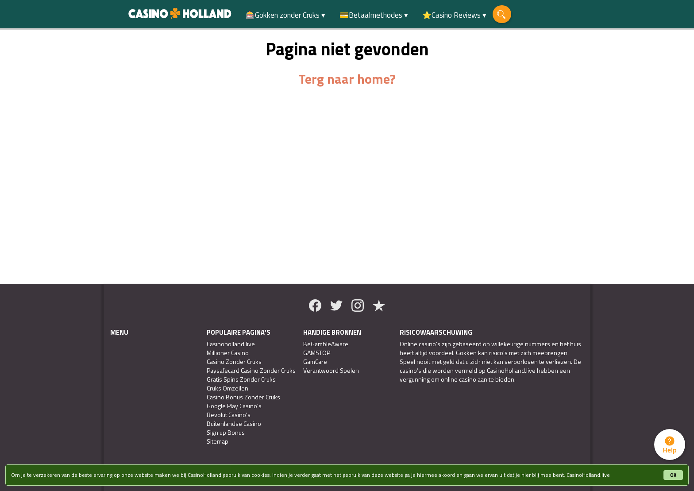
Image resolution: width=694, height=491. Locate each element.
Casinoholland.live (231, 344)
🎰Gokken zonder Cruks (283, 15)
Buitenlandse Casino (234, 423)
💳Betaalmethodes (370, 15)
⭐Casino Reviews (451, 15)
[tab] (669, 444)
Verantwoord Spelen (331, 370)
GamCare (315, 361)
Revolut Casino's (229, 414)
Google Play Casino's (234, 406)
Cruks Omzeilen (227, 388)
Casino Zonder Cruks (234, 361)
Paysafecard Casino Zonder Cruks (251, 370)
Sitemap (217, 441)
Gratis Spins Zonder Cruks (241, 379)
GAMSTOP (316, 352)
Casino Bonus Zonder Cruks (243, 397)
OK (673, 475)
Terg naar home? (347, 79)
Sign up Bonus (226, 432)
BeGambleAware (325, 344)
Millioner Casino (228, 352)
